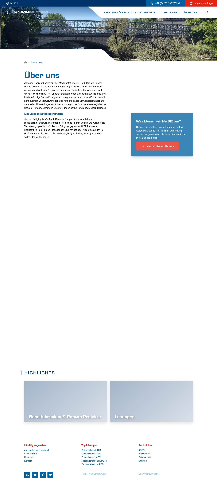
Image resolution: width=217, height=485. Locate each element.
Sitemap (143, 460)
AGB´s (142, 449)
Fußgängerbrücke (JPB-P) (94, 460)
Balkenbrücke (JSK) (91, 449)
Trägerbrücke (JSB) (91, 453)
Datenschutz (145, 457)
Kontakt (28, 460)
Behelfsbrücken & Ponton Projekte (130, 12)
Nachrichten (30, 453)
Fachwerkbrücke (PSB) (92, 464)
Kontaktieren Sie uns (157, 151)
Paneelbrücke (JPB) (91, 457)
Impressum (144, 453)
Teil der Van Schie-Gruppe (93, 473)
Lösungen (170, 12)
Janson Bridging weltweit (36, 449)
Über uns (190, 12)
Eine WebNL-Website (149, 473)
